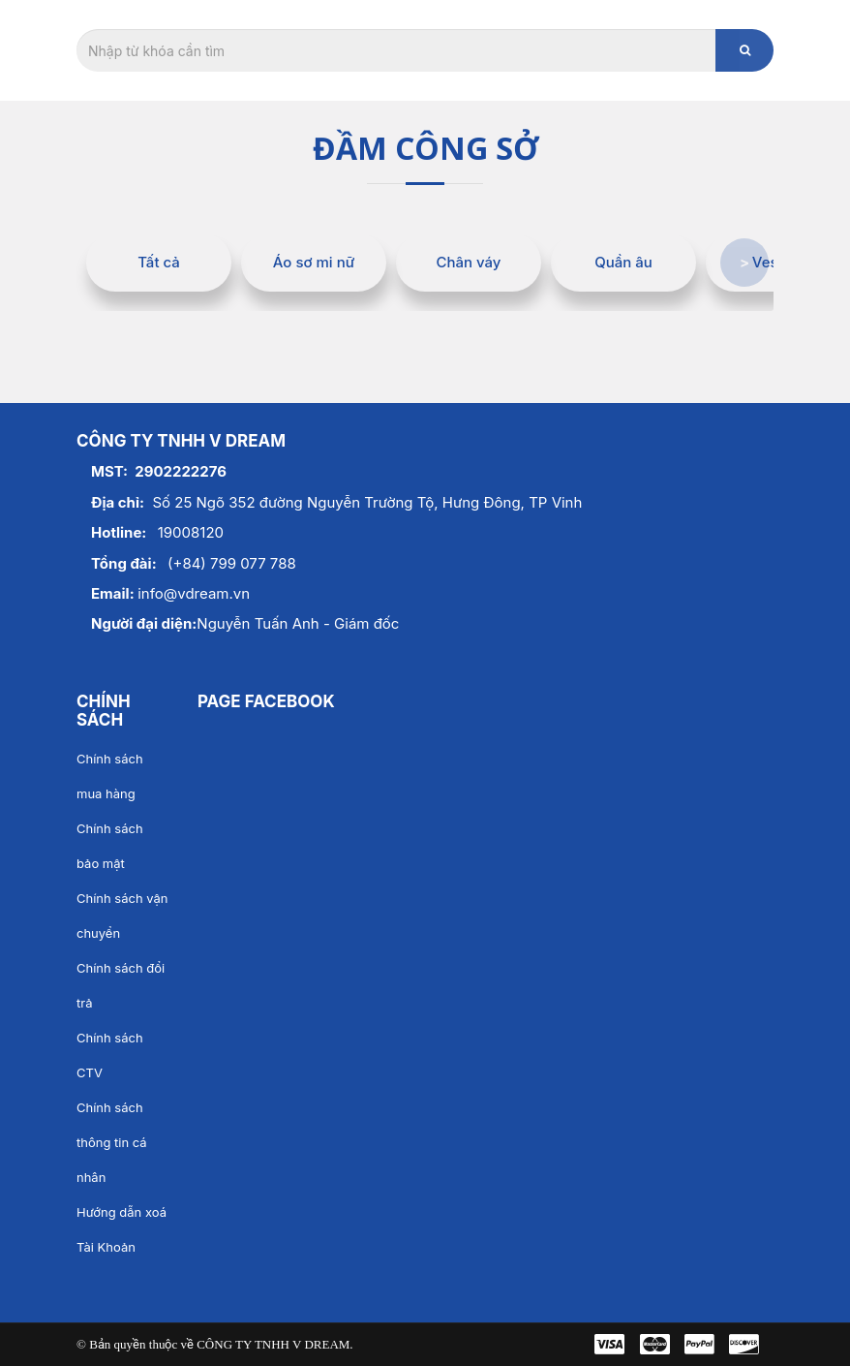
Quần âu (623, 262)
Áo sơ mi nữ (313, 262)
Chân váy (468, 262)
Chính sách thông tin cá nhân (111, 1142)
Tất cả (158, 262)
